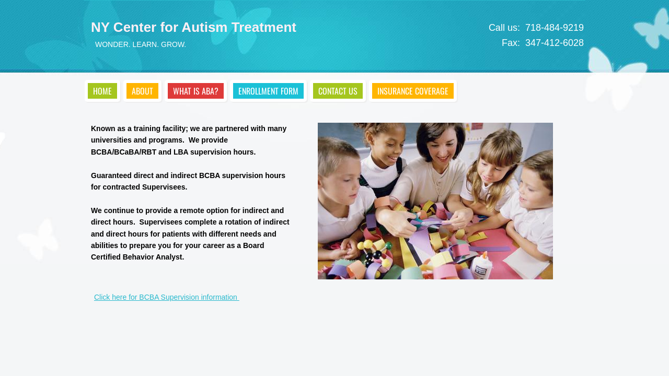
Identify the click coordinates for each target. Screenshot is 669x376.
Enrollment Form (268, 91)
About (142, 91)
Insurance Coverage (412, 91)
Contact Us (337, 91)
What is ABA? (195, 91)
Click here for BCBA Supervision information (166, 297)
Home (102, 91)
